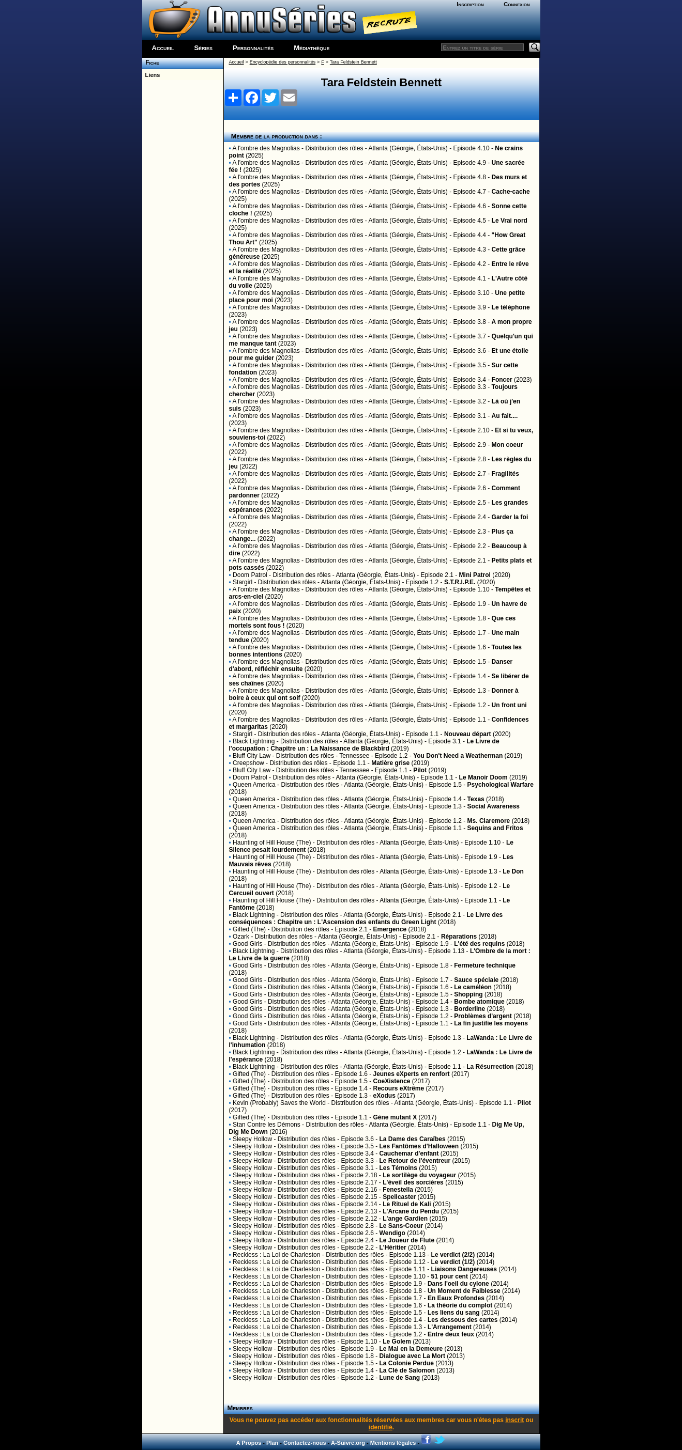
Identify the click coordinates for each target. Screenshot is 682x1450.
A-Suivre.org (348, 1443)
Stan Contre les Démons (266, 1124)
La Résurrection (489, 1066)
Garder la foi (510, 517)
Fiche (150, 62)
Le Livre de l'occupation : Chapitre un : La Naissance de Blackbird (364, 745)
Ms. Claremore (488, 820)
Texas (475, 799)
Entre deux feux (451, 1334)
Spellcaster (399, 1196)
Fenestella (398, 1189)
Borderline (469, 1008)
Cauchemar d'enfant (409, 1153)
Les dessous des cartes (462, 1319)
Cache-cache (511, 191)
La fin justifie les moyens (491, 1023)
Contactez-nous (304, 1443)
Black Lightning (254, 741)
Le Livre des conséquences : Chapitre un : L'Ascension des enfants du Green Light (366, 918)
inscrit (514, 1420)
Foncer (502, 379)
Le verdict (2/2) (453, 1254)
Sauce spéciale (476, 980)
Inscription (470, 4)
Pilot (420, 770)
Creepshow (248, 763)
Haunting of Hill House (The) (272, 842)
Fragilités (505, 473)
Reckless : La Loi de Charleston (276, 1254)
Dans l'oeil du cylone (458, 1283)
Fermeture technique (485, 965)
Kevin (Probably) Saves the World (279, 1102)
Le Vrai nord (509, 220)
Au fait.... (505, 415)
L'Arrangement (450, 1327)
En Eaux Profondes (456, 1298)
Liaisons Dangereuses (464, 1269)
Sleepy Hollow (252, 1139)
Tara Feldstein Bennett (353, 62)
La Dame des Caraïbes (413, 1139)
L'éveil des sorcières (413, 1182)
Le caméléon (473, 987)
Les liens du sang (454, 1312)
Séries (203, 48)
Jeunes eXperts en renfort (411, 1074)
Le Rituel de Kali (407, 1204)
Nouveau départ (467, 734)
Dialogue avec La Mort (412, 1356)
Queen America (254, 784)
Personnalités (253, 48)
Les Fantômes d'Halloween (419, 1146)
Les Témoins (398, 1168)
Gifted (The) (249, 929)
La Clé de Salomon (407, 1370)
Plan (272, 1443)
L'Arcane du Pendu (411, 1211)
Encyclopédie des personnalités (282, 62)
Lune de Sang (400, 1377)
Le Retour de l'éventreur (415, 1160)
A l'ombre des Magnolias (265, 148)
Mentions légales (393, 1443)
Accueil (163, 48)
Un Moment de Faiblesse (464, 1291)
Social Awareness (493, 806)
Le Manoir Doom (483, 777)
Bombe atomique (479, 1001)
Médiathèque (311, 48)
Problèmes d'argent (483, 1016)
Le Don (513, 871)
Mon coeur (507, 444)
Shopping (468, 994)
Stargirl (242, 582)
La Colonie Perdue (407, 1363)
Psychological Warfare (500, 784)
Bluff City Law (251, 755)
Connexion (517, 4)
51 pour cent (449, 1276)
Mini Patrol (475, 575)
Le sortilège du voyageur (419, 1175)
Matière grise (390, 763)
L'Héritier (393, 1247)
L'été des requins (479, 943)
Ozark (241, 936)
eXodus (384, 1095)
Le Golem (397, 1341)
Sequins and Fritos (495, 828)
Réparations (459, 936)
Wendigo (392, 1233)
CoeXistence (392, 1081)
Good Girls (247, 943)
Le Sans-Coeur (401, 1225)
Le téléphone (511, 307)
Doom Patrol (250, 575)
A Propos (249, 1443)
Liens (151, 75)
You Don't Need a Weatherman (458, 755)
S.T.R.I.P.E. (459, 582)
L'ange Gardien (405, 1218)
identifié (380, 1427)
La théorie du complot (460, 1305)
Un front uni (509, 705)
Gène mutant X (395, 1117)
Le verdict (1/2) (453, 1262)
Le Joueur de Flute (407, 1240)
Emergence (390, 929)
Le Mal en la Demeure (411, 1348)
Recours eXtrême (399, 1088)
